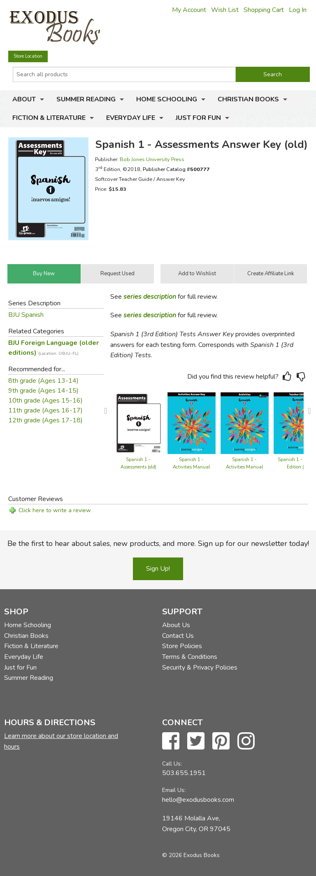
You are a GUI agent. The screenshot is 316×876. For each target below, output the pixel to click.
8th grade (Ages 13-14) (43, 380)
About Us (176, 625)
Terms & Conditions (189, 656)
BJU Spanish (26, 314)
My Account (189, 9)
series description (149, 296)
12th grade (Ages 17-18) (45, 420)
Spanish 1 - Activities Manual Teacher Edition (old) (191, 467)
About (24, 99)
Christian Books (248, 99)
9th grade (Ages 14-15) (43, 390)
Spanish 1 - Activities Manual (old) (244, 467)
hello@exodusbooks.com (198, 799)
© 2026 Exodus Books (191, 855)
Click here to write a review (55, 510)
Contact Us (178, 635)
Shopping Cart (264, 9)
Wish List (225, 9)
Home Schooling (166, 99)
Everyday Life (130, 117)
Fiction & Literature (49, 117)
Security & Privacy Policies (199, 667)
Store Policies (182, 646)
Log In (298, 9)
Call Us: (172, 764)
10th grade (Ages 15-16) (45, 400)
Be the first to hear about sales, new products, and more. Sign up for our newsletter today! (158, 543)
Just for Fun (198, 117)
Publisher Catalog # (176, 169)
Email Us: (174, 790)
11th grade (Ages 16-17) (45, 410)
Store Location (28, 56)
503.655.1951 (184, 773)
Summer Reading (86, 99)
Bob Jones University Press (152, 159)
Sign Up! (158, 568)
